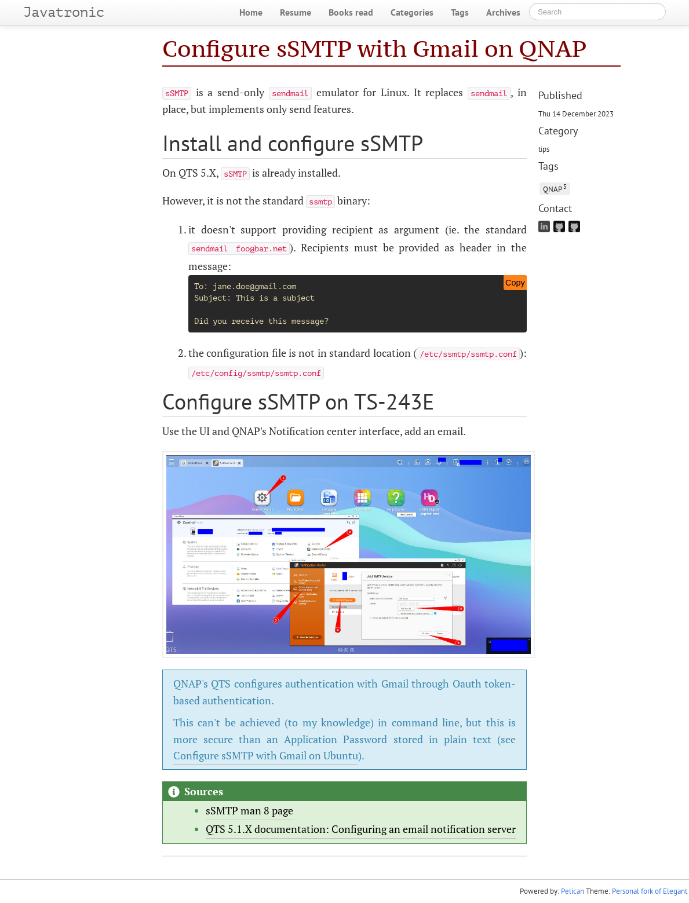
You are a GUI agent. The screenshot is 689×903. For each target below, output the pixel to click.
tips (543, 148)
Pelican (572, 891)
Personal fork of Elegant (649, 891)
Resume (295, 12)
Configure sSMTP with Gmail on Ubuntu (265, 755)
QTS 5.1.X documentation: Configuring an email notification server (361, 829)
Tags (460, 12)
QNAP (555, 187)
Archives (503, 12)
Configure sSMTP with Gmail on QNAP (374, 48)
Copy (515, 282)
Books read (351, 12)
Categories (412, 12)
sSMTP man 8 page (249, 810)
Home (251, 12)
